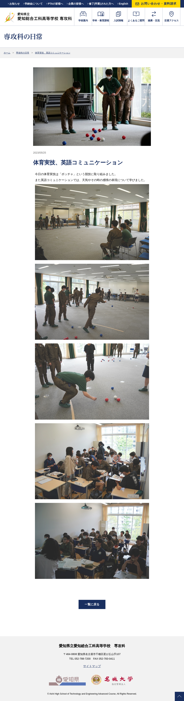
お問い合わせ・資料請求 (159, 3)
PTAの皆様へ (54, 3)
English (122, 3)
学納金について (33, 3)
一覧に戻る (92, 604)
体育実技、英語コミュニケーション (52, 53)
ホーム (7, 53)
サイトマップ (92, 666)
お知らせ (14, 3)
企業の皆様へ (75, 3)
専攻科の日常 (22, 53)
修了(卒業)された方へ (100, 3)
